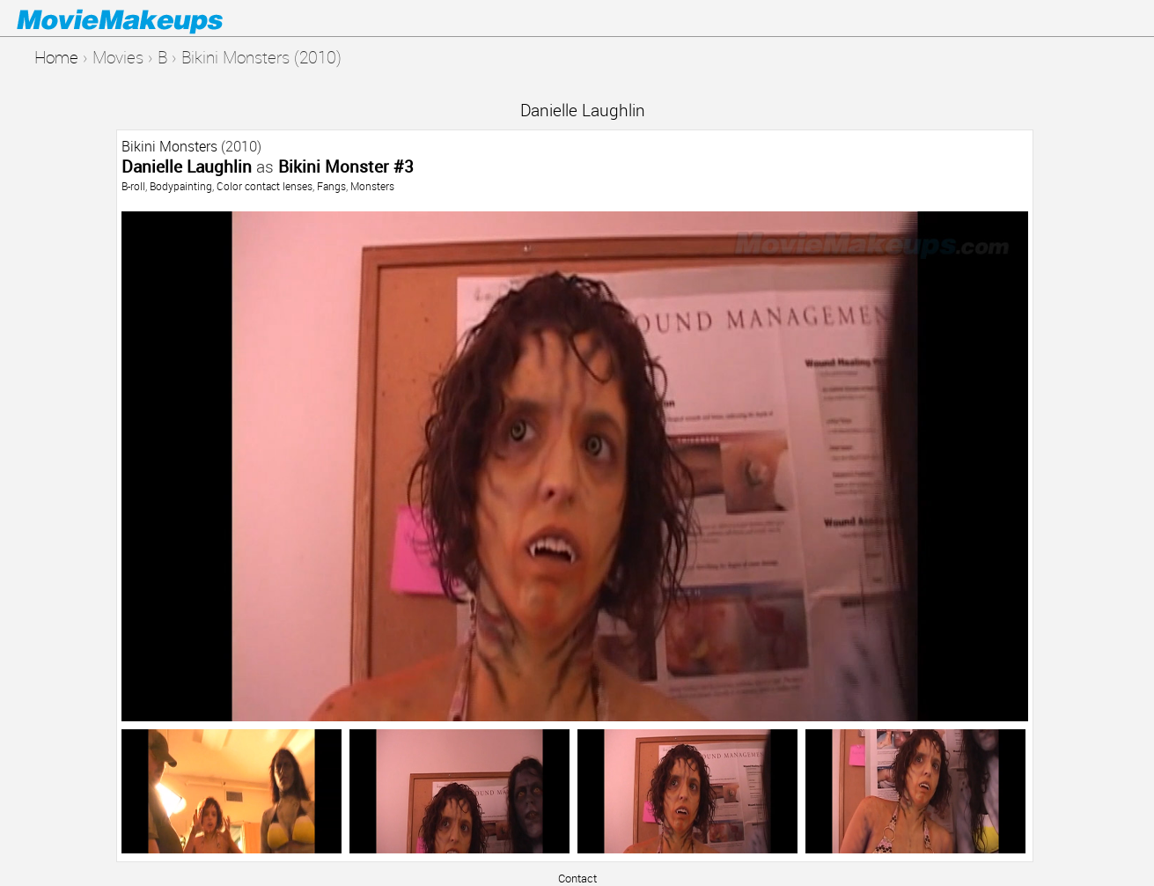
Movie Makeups (145, 18)
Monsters (372, 186)
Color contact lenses (264, 186)
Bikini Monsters (169, 146)
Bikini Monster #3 (346, 166)
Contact (577, 878)
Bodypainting (181, 186)
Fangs (331, 186)
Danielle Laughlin (582, 110)
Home (56, 57)
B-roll (133, 186)
